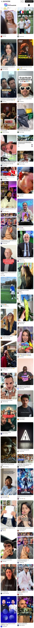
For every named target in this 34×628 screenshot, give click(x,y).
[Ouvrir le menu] (2, 1)
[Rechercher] (21, 1)
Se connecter (29, 1)
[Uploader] (24, 1)
